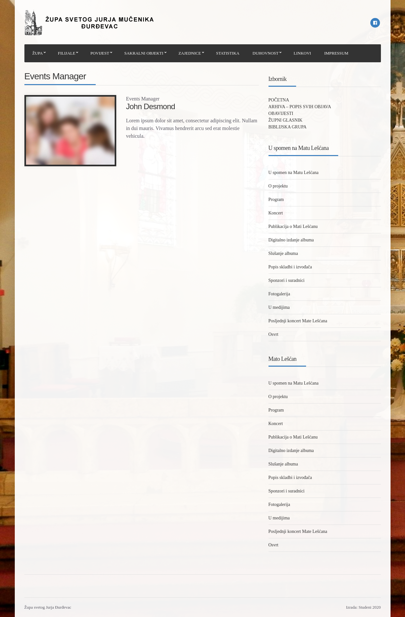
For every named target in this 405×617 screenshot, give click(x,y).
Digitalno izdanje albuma (291, 240)
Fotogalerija (279, 293)
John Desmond (150, 106)
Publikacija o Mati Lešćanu (293, 226)
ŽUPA (37, 53)
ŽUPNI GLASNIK (286, 120)
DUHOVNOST (265, 53)
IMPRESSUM (336, 53)
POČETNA (279, 100)
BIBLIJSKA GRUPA (288, 127)
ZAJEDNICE (190, 53)
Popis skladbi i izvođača (290, 267)
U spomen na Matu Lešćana (294, 172)
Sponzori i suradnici (287, 280)
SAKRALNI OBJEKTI (143, 53)
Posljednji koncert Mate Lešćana (298, 320)
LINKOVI (302, 53)
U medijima (279, 307)
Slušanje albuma (283, 253)
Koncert (276, 213)
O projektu (278, 186)
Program (276, 199)
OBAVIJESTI (281, 113)
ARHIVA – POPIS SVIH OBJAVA (300, 106)
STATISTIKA (228, 53)
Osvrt (273, 334)
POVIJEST (99, 53)
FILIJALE (66, 53)
